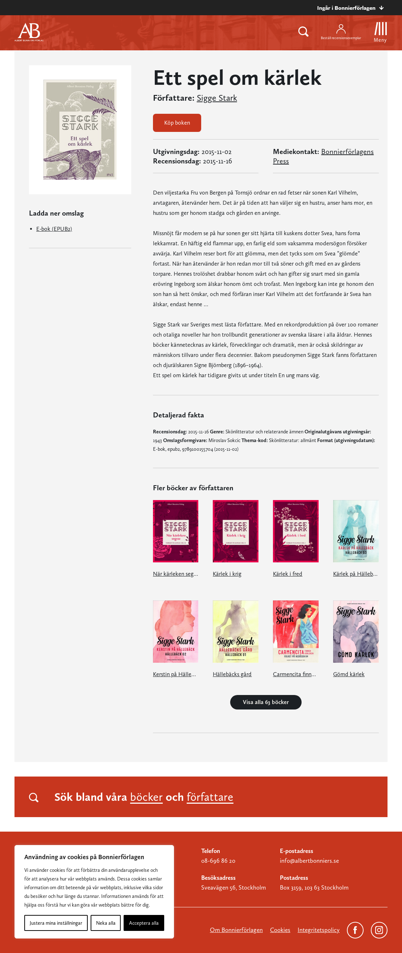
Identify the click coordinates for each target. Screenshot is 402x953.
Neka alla (106, 923)
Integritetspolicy (319, 929)
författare (210, 797)
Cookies (280, 929)
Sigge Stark (217, 98)
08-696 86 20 (218, 860)
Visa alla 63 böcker (266, 702)
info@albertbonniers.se (309, 860)
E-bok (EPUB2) (54, 228)
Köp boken (177, 122)
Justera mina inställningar (56, 923)
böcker (146, 797)
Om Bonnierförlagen (236, 929)
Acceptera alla (144, 923)
